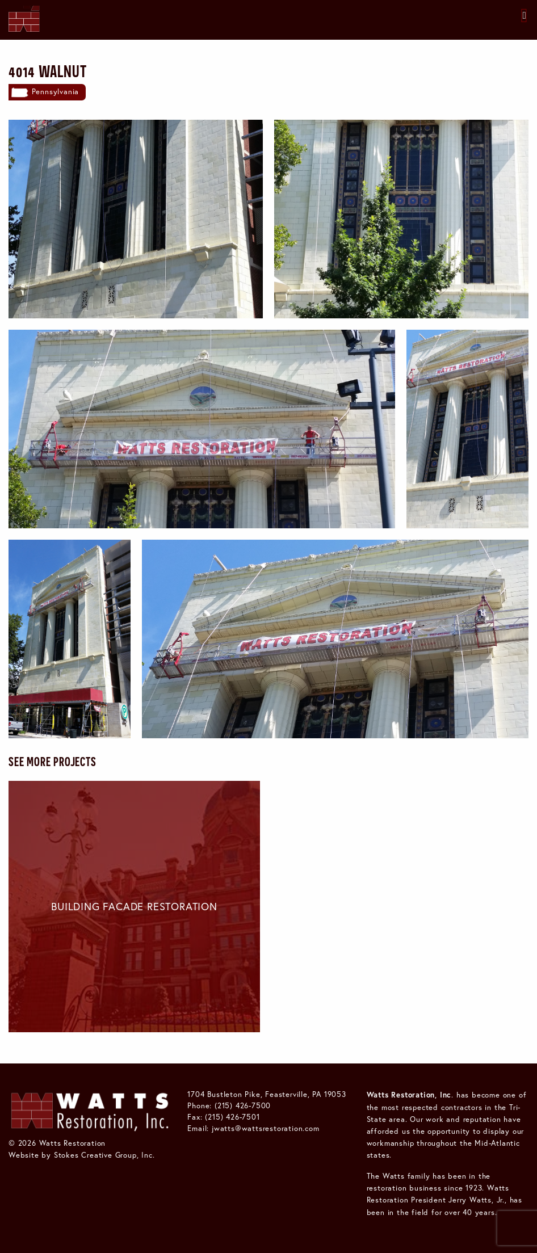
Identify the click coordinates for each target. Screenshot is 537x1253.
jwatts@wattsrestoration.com (266, 1128)
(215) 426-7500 (243, 1105)
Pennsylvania (55, 91)
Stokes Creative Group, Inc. (104, 1155)
